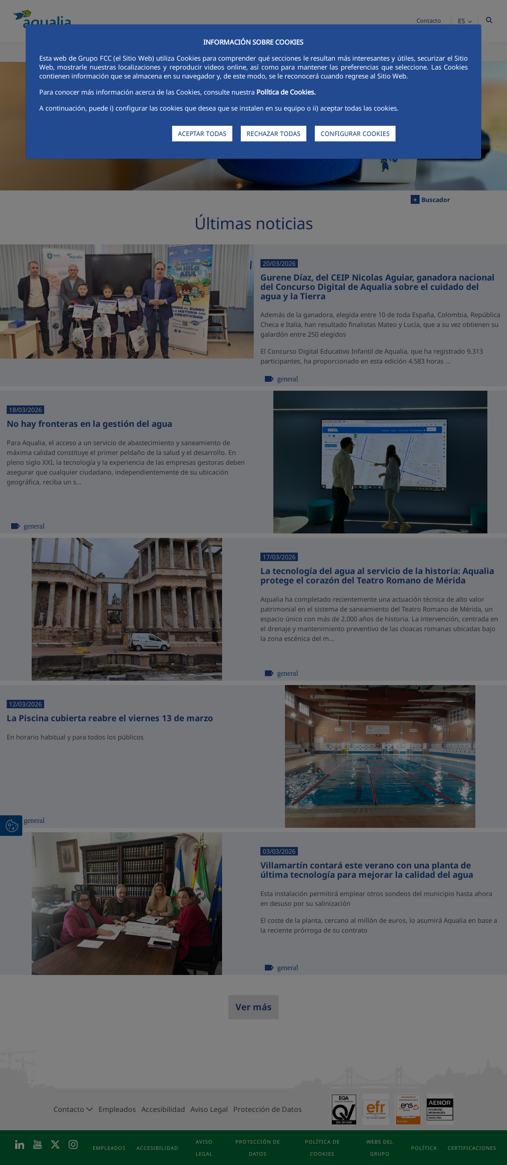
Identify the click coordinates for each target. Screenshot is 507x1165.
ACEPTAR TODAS (202, 133)
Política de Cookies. (286, 91)
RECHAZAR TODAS (274, 133)
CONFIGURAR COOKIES (355, 133)
